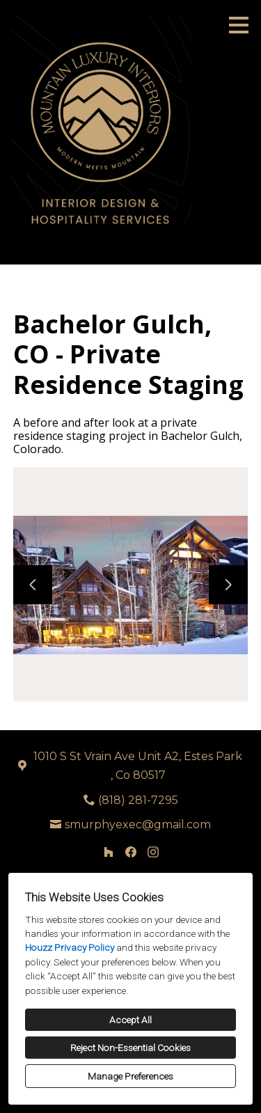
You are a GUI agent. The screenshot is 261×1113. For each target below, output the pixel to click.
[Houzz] (109, 852)
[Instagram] (153, 852)
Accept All (130, 1019)
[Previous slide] (32, 584)
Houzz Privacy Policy (69, 947)
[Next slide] (228, 584)
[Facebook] (131, 852)
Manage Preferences (130, 1076)
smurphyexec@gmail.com (138, 824)
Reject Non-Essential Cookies (130, 1047)
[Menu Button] (239, 25)
